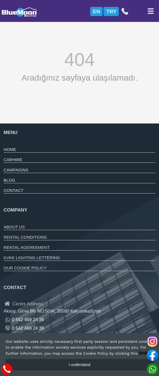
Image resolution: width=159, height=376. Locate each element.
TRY (111, 11)
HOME (10, 149)
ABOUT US (14, 227)
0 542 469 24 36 (28, 328)
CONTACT (13, 190)
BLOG (9, 180)
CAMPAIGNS (16, 170)
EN (96, 11)
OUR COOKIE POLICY (25, 268)
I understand (79, 364)
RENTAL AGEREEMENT (27, 247)
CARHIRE (13, 159)
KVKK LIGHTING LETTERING (32, 257)
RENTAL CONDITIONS (25, 237)
